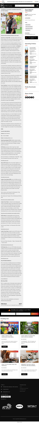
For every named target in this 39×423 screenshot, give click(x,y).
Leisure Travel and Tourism (30, 20)
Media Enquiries (22, 391)
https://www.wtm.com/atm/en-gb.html (7, 199)
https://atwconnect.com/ (5, 177)
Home (21, 386)
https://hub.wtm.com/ (4, 258)
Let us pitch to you (23, 389)
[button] (37, 6)
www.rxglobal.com (4, 278)
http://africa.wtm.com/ (4, 160)
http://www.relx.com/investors (6, 300)
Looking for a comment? (24, 388)
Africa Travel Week (29, 26)
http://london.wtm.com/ (5, 229)
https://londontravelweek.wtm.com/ (7, 244)
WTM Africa (28, 30)
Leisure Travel (34, 82)
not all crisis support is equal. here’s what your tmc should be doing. (20, 1)
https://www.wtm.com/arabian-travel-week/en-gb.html (10, 213)
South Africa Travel (29, 28)
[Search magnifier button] (33, 6)
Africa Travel (28, 24)
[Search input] (22, 6)
